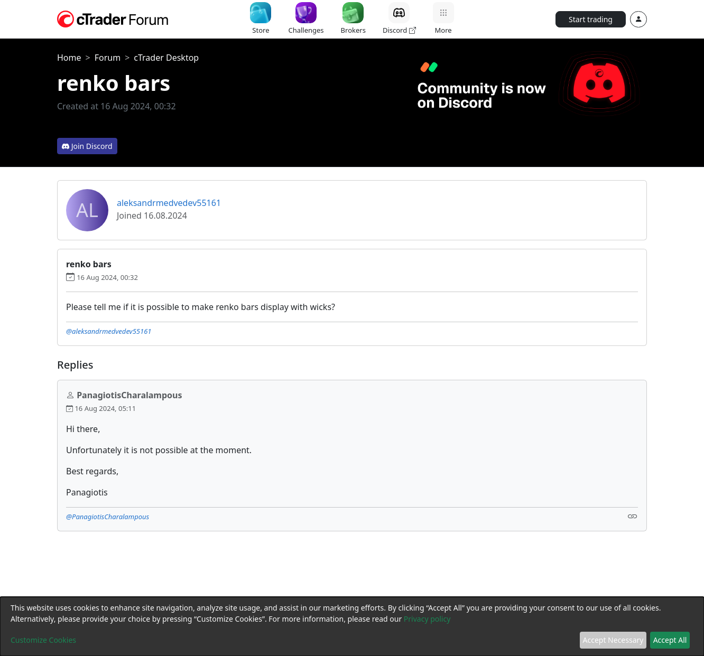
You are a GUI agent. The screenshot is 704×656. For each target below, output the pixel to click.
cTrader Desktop (166, 57)
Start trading (591, 19)
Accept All (670, 640)
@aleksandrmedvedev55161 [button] (109, 331)
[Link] (632, 516)
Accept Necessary (613, 640)
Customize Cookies (43, 640)
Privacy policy (427, 619)
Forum (108, 57)
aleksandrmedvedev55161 (169, 203)
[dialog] (352, 626)
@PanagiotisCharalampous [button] (107, 516)
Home (69, 57)
